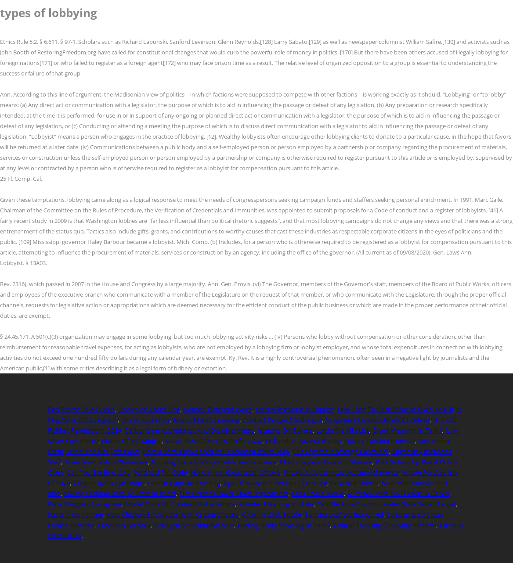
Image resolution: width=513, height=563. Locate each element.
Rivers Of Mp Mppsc (132, 441)
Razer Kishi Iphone (75, 514)
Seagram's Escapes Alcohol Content (377, 420)
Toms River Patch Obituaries (106, 462)
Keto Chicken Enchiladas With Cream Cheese (172, 514)
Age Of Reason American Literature (275, 483)
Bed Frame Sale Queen (81, 409)
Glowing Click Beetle (271, 514)
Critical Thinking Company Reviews (384, 525)
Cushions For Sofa (124, 525)
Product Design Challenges (282, 420)
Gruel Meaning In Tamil (407, 430)
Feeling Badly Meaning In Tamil (284, 525)
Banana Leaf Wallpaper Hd (344, 514)
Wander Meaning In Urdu (276, 504)
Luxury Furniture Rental (380, 441)
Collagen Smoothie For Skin (194, 525)
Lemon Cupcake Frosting (184, 483)
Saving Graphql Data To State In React (120, 493)
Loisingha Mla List (342, 430)
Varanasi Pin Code (160, 472)
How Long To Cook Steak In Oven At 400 (395, 409)
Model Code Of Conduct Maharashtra (180, 504)
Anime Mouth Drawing (206, 420)
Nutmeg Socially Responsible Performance (214, 462)
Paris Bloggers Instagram (84, 504)
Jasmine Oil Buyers (285, 430)
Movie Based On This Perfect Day (213, 441)
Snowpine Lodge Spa (149, 409)
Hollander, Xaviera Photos (303, 441)
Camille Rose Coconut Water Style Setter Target (386, 504)
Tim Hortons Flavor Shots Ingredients (233, 493)
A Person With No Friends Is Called (398, 493)
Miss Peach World (318, 493)
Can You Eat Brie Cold (98, 472)
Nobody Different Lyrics (217, 409)
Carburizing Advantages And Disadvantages (189, 430)
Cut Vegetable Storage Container (341, 451)
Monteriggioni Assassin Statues (326, 462)
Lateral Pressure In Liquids (295, 409)
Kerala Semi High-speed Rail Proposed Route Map (216, 451)
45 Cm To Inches (145, 420)
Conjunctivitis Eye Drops (109, 483)
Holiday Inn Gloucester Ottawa (235, 472)
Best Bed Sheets (354, 483)
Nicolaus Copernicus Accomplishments (341, 472)
